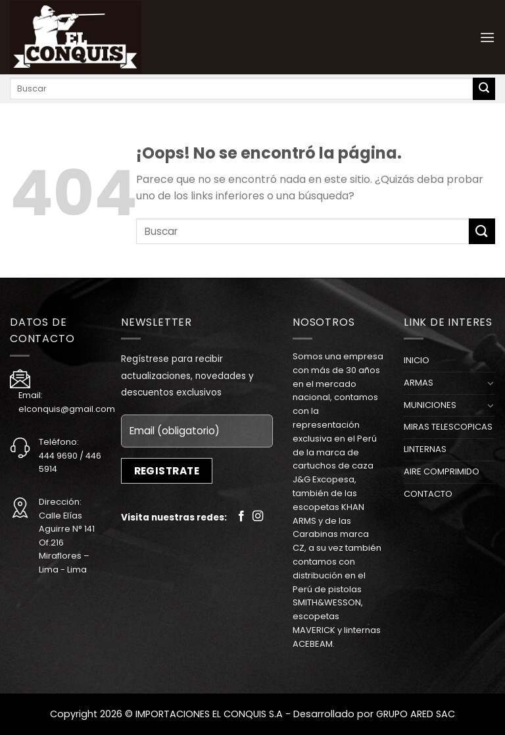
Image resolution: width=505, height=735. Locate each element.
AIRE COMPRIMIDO (441, 471)
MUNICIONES (430, 405)
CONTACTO (428, 494)
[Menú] (487, 37)
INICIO (416, 360)
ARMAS (418, 382)
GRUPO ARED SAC (415, 714)
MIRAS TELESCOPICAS (448, 426)
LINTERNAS (425, 449)
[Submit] (484, 89)
